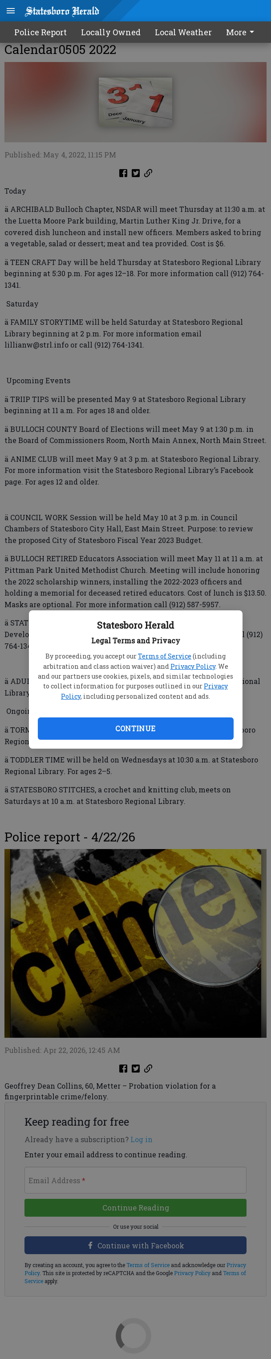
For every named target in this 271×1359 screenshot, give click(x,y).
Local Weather (183, 32)
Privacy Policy (192, 666)
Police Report (40, 32)
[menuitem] (242, 32)
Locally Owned (111, 32)
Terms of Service (164, 656)
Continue (135, 728)
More (241, 32)
